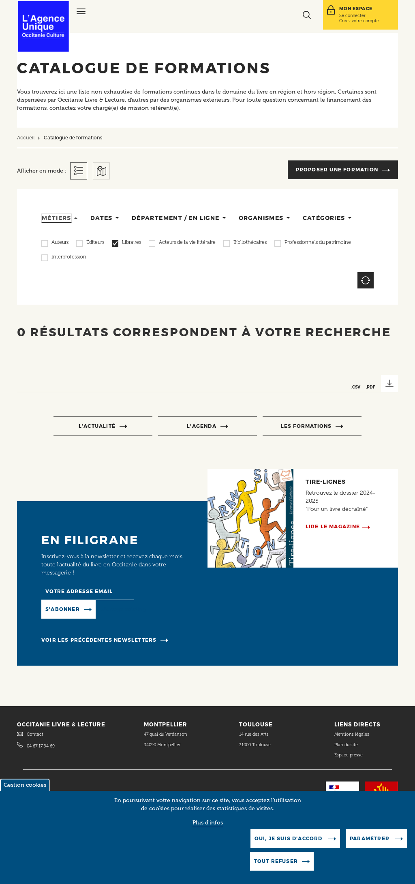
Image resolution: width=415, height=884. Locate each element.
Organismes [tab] (261, 218)
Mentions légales (352, 734)
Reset (365, 280)
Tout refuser (276, 868)
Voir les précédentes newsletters (98, 640)
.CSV (355, 386)
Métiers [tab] (56, 218)
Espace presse (348, 755)
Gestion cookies (25, 792)
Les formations (306, 426)
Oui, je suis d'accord (289, 846)
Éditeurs (95, 243)
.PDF (370, 386)
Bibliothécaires (250, 243)
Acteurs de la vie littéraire (187, 243)
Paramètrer (370, 846)
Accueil (25, 138)
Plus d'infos (208, 829)
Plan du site (346, 744)
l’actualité (97, 426)
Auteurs (59, 243)
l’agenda (201, 426)
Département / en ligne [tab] (176, 218)
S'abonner (62, 609)
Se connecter (352, 15)
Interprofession (68, 257)
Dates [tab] (101, 218)
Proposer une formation (337, 170)
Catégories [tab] (324, 218)
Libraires (131, 243)
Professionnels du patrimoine (318, 243)
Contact (35, 734)
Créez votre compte (359, 20)
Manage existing (123, 608)
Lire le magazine (333, 526)
